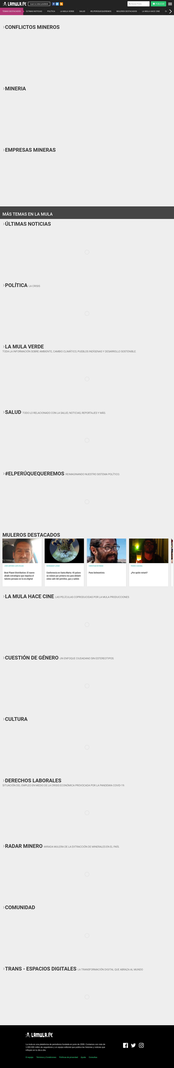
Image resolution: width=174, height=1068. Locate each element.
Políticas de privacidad (68, 1057)
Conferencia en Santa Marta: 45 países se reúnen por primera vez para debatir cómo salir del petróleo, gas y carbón (64, 575)
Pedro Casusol (137, 566)
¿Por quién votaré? (139, 572)
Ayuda (83, 1057)
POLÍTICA (51, 11)
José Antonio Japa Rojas (14, 566)
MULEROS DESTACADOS (126, 11)
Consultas (93, 1057)
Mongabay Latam (53, 566)
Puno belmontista (96, 572)
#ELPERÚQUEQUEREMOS (100, 11)
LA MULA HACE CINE (151, 11)
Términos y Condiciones (46, 1057)
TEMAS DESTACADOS (11, 11)
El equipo (29, 1057)
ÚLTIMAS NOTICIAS (34, 11)
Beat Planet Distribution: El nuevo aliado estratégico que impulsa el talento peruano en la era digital (19, 575)
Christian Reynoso (96, 566)
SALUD (82, 11)
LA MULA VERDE (67, 11)
